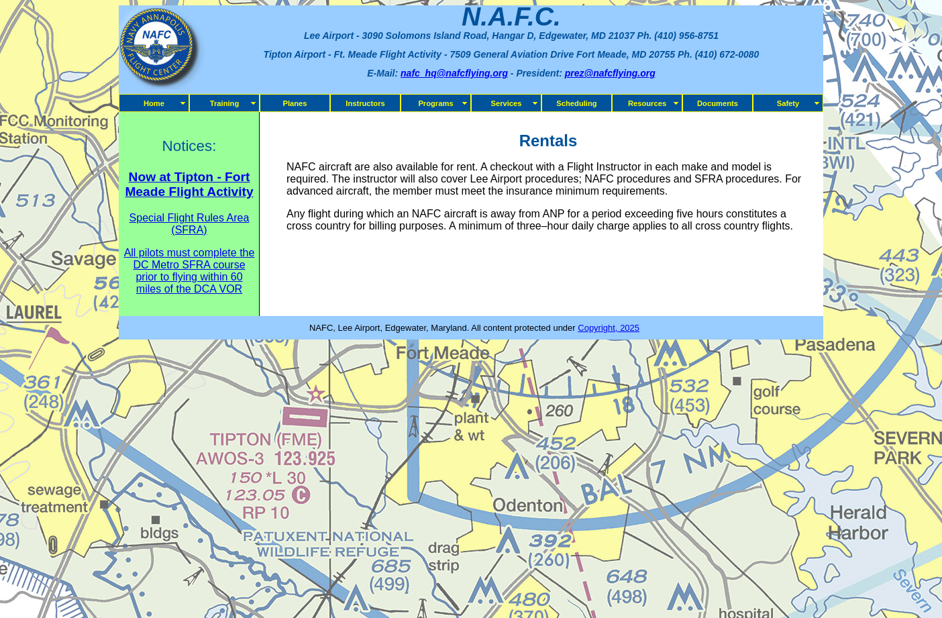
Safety (788, 103)
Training (225, 103)
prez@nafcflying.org (610, 73)
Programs (435, 103)
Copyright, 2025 (608, 328)
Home (154, 103)
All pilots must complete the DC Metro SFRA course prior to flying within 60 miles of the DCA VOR (189, 271)
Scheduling (576, 103)
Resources (647, 103)
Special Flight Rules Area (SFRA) (189, 224)
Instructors (365, 103)
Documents (717, 103)
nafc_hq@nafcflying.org (454, 73)
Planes (294, 103)
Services (505, 103)
